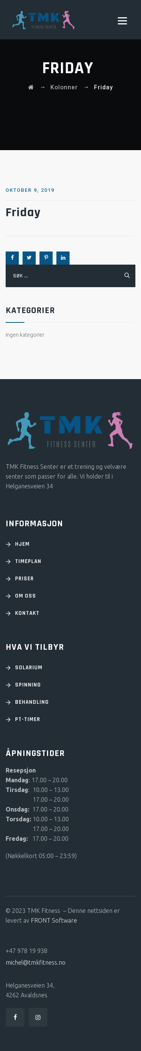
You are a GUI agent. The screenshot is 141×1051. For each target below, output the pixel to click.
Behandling (32, 702)
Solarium (28, 667)
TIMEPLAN (28, 561)
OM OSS (25, 595)
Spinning (28, 684)
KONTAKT (27, 613)
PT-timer (27, 719)
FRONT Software (54, 920)
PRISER (24, 578)
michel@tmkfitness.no (35, 962)
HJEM (22, 544)
